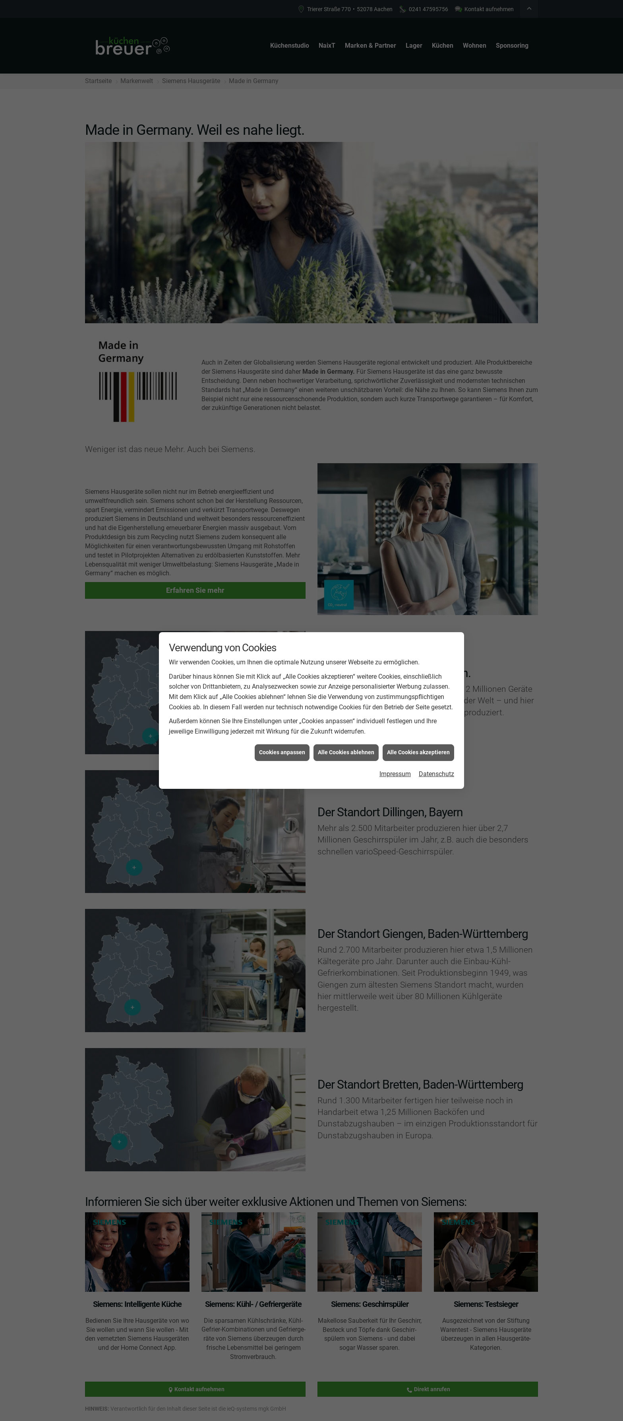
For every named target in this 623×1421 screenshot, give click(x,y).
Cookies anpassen (282, 752)
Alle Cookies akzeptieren (418, 752)
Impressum (395, 773)
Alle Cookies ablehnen (346, 752)
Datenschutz (436, 773)
